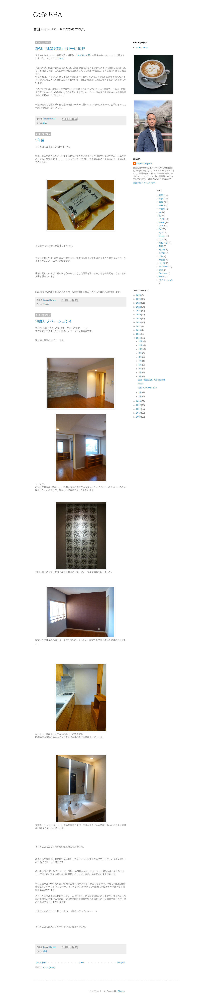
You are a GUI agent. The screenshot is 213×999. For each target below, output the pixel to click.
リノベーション (166, 280)
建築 (161, 195)
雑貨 (161, 246)
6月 (140, 365)
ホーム (82, 962)
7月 (140, 361)
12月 (141, 341)
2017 (138, 326)
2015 (138, 334)
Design (162, 236)
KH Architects (142, 47)
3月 (140, 376)
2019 (138, 318)
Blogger (121, 991)
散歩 (161, 198)
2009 (138, 417)
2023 (138, 303)
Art (160, 229)
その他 (46, 304)
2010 (138, 413)
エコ (161, 239)
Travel (162, 222)
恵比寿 (162, 249)
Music (161, 276)
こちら (60, 58)
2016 (138, 330)
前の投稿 (121, 962)
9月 (140, 353)
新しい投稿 (41, 962)
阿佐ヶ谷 (163, 243)
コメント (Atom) (47, 967)
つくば (162, 263)
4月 (140, 372)
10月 (141, 349)
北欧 (161, 256)
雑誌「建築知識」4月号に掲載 (60, 49)
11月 (141, 345)
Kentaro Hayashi (144, 163)
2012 (138, 405)
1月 (140, 396)
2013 (138, 401)
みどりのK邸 (84, 55)
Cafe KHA (47, 15)
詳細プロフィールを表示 (144, 183)
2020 (138, 314)
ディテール (164, 266)
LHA (45, 123)
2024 (138, 299)
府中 (161, 232)
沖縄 (161, 270)
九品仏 (162, 253)
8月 (140, 357)
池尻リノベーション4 (53, 321)
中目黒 (162, 209)
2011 (138, 409)
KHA (161, 205)
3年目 (40, 140)
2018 (138, 322)
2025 (138, 295)
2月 (140, 392)
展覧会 (162, 260)
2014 (138, 338)
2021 (138, 311)
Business (163, 273)
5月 (140, 368)
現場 (45, 951)
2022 (138, 307)
